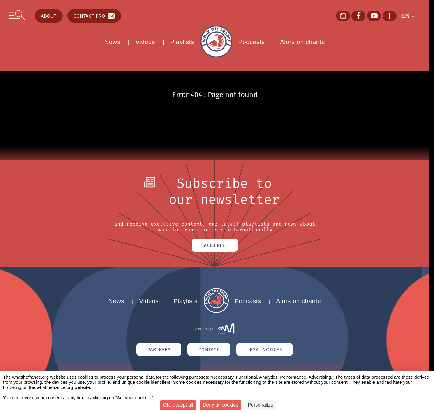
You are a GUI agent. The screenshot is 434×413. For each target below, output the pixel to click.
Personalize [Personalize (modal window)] (260, 405)
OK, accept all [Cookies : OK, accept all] (178, 405)
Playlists (182, 42)
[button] (410, 15)
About (49, 15)
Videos (145, 42)
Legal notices (267, 350)
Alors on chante (302, 42)
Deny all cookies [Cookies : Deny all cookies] (220, 405)
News (112, 42)
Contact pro (94, 15)
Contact (209, 350)
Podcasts (251, 42)
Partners (156, 350)
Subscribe (214, 245)
